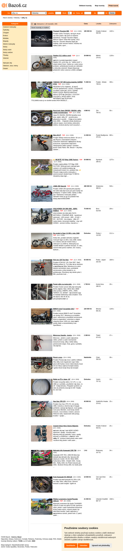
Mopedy (5, 41)
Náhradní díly (7, 63)
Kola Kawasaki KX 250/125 (62, 477)
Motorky (17, 18)
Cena (86, 24)
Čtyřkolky (6, 30)
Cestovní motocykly (9, 27)
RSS (54, 539)
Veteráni (6, 58)
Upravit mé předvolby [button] (101, 545)
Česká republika (11, 547)
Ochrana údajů (47, 539)
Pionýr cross (57, 357)
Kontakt (24, 539)
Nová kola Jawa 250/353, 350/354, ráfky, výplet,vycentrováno (67, 112)
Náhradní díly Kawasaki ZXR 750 (64, 450)
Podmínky (38, 539)
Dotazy (11, 539)
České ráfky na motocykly (62, 284)
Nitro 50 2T (57, 135)
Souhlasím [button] (70, 545)
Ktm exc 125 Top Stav (61, 260)
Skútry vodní (7, 50)
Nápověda (4, 539)
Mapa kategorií (6, 545)
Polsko (27, 547)
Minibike (6, 38)
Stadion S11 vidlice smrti (62, 55)
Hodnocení (17, 539)
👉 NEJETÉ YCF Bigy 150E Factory (65, 160)
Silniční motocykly (9, 44)
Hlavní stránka (8, 18)
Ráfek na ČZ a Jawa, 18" (61, 379)
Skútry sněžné (8, 52)
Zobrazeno (112, 24)
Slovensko (20, 547)
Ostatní (5, 68)
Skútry (5, 47)
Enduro (5, 35)
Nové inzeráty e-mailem (40, 28)
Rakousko (34, 547)
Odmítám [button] (83, 545)
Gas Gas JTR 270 (59, 401)
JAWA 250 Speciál (59, 186)
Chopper (6, 33)
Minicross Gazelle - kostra (62, 335)
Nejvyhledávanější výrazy (20, 545)
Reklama (31, 539)
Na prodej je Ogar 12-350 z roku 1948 (66, 233)
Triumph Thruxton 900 (61, 31)
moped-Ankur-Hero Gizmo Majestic (65, 426)
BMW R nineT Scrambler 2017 (63, 309)
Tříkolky (5, 55)
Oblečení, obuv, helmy (10, 66)
